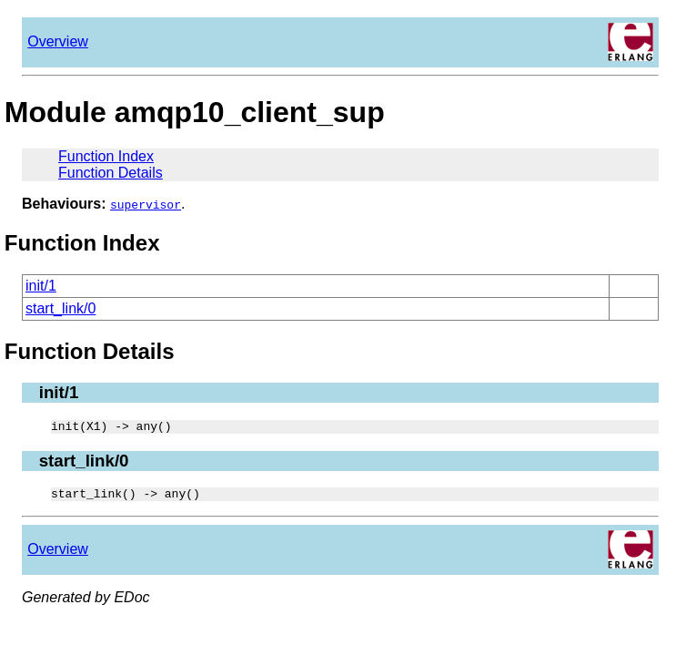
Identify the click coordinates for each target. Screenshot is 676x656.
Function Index (106, 156)
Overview (57, 41)
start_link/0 (60, 308)
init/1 (40, 285)
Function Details (110, 172)
